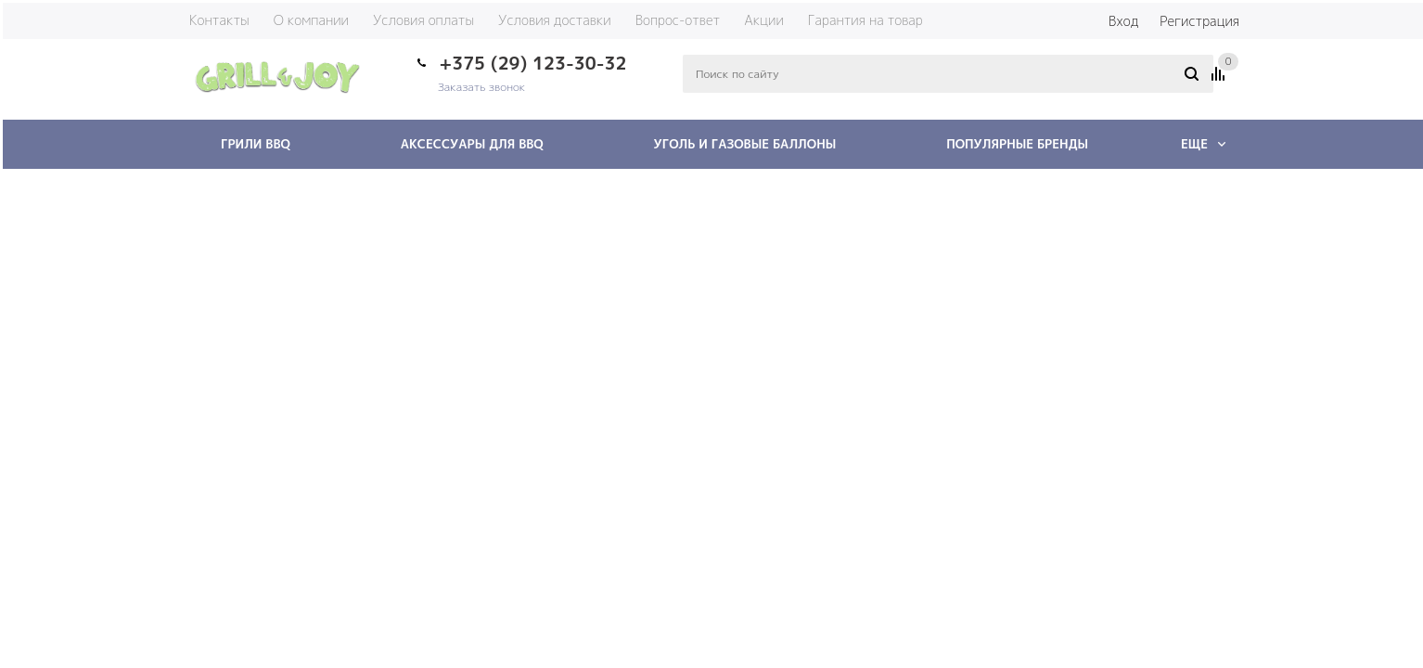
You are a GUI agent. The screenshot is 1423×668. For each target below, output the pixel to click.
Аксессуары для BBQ (472, 143)
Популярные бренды (1017, 143)
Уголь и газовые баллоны (745, 143)
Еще (1203, 143)
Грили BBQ (255, 143)
